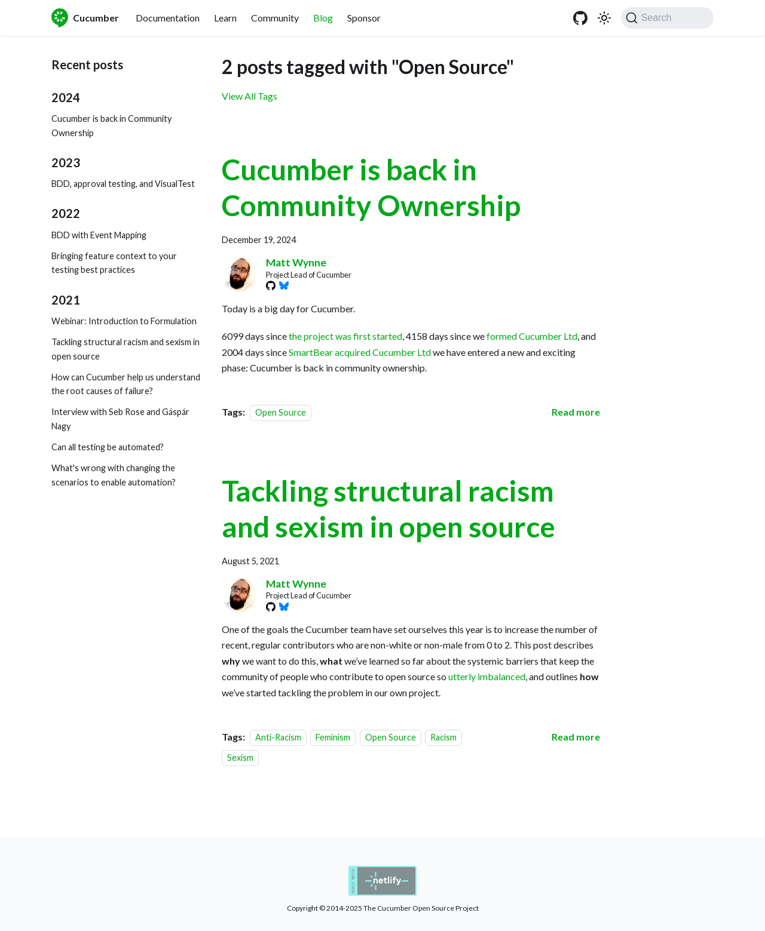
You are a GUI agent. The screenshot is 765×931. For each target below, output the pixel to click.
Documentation (168, 17)
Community (275, 17)
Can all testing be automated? (107, 447)
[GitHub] (580, 17)
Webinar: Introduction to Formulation (124, 321)
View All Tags (249, 96)
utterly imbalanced (486, 676)
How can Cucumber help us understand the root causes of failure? (125, 384)
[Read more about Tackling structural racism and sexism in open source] (576, 736)
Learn (225, 17)
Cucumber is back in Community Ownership (111, 125)
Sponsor (364, 17)
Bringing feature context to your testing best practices (114, 263)
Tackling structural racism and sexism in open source (125, 349)
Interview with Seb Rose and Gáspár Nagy (120, 419)
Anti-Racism (278, 737)
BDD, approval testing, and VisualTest (123, 184)
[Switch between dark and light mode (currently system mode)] (604, 17)
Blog (323, 17)
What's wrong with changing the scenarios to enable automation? (113, 475)
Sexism (240, 757)
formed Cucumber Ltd (531, 336)
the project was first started (345, 336)
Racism (443, 737)
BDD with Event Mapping (98, 235)
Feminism (333, 737)
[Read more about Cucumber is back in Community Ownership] (576, 411)
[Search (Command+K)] (667, 18)
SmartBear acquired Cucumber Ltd (360, 352)
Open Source (280, 412)
